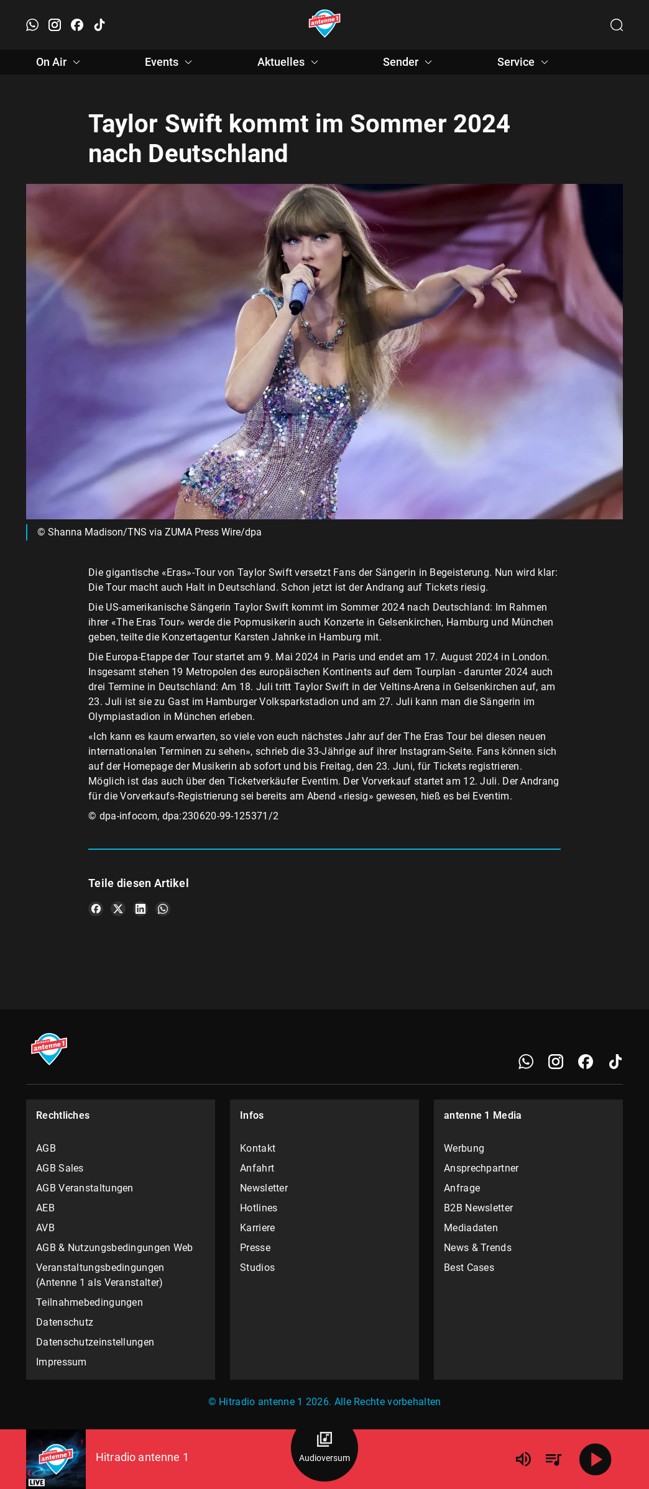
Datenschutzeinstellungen (95, 1342)
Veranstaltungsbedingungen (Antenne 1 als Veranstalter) (100, 1275)
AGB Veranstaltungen (85, 1188)
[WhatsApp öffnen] (32, 25)
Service (524, 62)
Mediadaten (471, 1228)
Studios (257, 1267)
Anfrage (462, 1188)
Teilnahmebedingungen (89, 1302)
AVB (45, 1228)
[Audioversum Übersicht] (324, 1448)
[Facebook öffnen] (77, 25)
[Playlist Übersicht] (553, 1459)
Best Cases (469, 1267)
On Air (60, 62)
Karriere (257, 1228)
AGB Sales (60, 1168)
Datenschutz (64, 1322)
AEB (45, 1208)
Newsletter (264, 1188)
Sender (409, 62)
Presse (255, 1248)
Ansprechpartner (481, 1168)
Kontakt (257, 1148)
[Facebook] (585, 1061)
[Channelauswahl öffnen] (616, 25)
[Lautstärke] (523, 1459)
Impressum (61, 1362)
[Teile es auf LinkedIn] (140, 908)
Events (170, 62)
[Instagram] (555, 1061)
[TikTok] (615, 1061)
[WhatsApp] (525, 1061)
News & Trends (478, 1248)
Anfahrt (257, 1168)
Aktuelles (289, 62)
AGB (46, 1148)
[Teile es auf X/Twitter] (118, 908)
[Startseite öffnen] (325, 24)
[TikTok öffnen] (99, 25)
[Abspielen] (595, 1459)
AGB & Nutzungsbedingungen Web (114, 1248)
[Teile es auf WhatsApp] (162, 908)
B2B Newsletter (478, 1208)
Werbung (464, 1148)
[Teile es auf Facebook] (95, 908)
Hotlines (258, 1208)
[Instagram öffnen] (54, 25)
